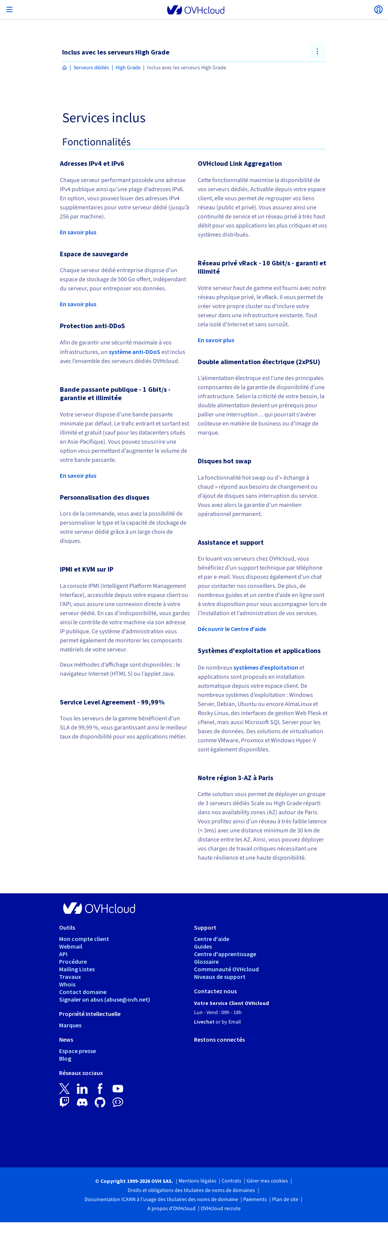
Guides (203, 946)
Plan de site (285, 1199)
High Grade (128, 67)
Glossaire (206, 961)
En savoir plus (78, 232)
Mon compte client (84, 939)
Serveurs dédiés (91, 67)
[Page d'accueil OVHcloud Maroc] (64, 67)
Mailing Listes (77, 969)
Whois (67, 984)
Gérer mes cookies (267, 1181)
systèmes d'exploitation (265, 667)
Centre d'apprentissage (225, 954)
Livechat (204, 1021)
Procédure (73, 961)
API (63, 954)
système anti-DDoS (134, 351)
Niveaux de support (220, 976)
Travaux (70, 976)
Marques (70, 1025)
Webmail (70, 946)
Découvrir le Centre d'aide (232, 629)
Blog (65, 1058)
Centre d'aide (211, 939)
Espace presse (77, 1051)
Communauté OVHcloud (226, 969)
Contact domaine (82, 992)
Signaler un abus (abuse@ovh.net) (104, 999)
